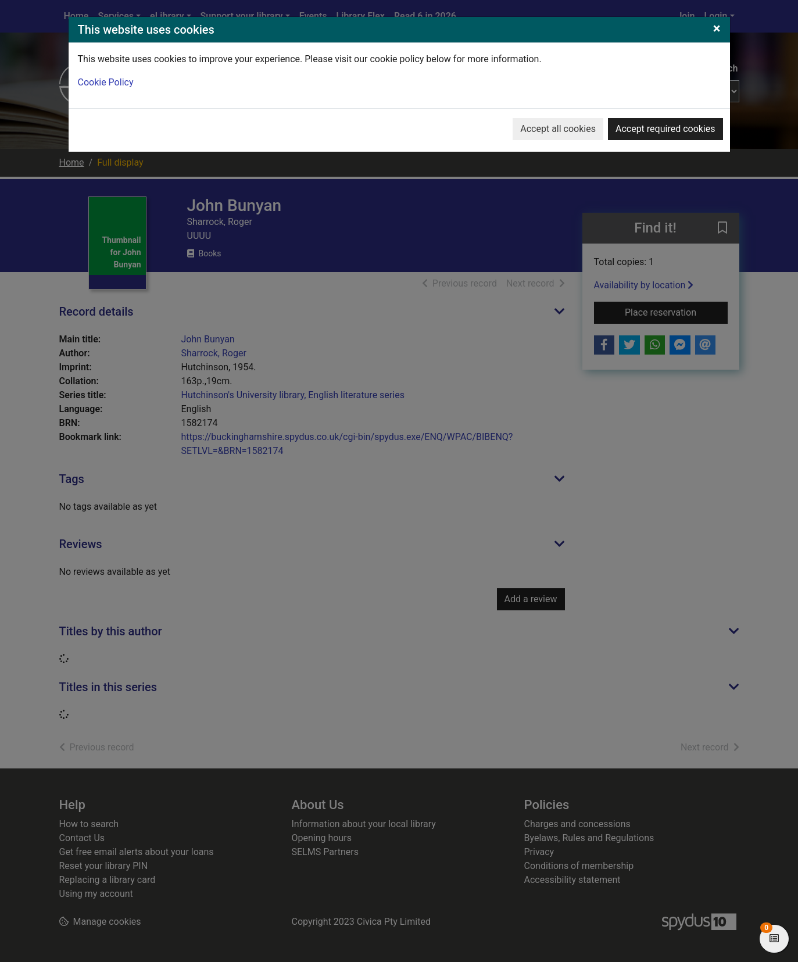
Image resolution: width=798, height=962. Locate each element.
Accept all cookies (558, 128)
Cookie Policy (106, 82)
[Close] (717, 28)
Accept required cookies (665, 128)
